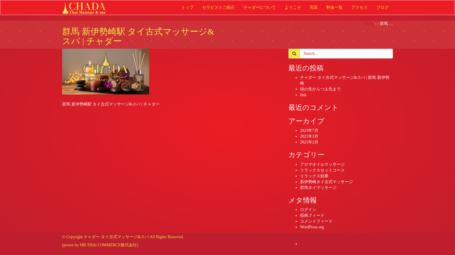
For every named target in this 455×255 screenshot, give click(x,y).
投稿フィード (312, 215)
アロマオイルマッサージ (322, 164)
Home (369, 23)
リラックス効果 (314, 176)
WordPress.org (312, 227)
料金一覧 (334, 7)
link (303, 95)
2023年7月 (309, 130)
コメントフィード (316, 221)
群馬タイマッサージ (318, 187)
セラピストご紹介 (218, 7)
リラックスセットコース (322, 170)
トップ (187, 7)
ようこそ (293, 7)
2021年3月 (309, 136)
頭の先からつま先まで (320, 89)
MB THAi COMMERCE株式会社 (108, 245)
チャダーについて (259, 7)
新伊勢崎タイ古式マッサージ (326, 182)
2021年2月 (309, 142)
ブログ (382, 7)
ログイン (308, 209)
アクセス (359, 7)
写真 (314, 7)
